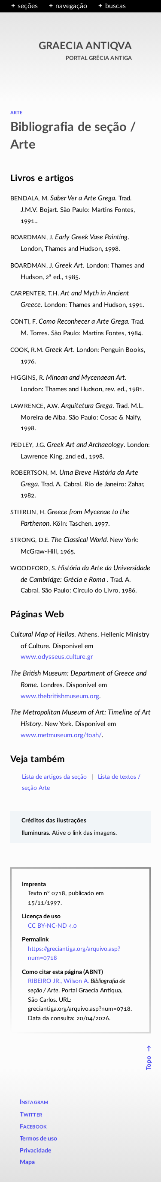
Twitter (31, 1114)
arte (16, 112)
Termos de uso (38, 1139)
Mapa (27, 1162)
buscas (115, 6)
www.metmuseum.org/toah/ (61, 735)
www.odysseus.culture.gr (57, 657)
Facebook (33, 1126)
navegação (71, 6)
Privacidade (35, 1151)
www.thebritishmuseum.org (60, 696)
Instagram (34, 1102)
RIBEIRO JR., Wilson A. (58, 981)
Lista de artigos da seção (54, 777)
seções (28, 6)
